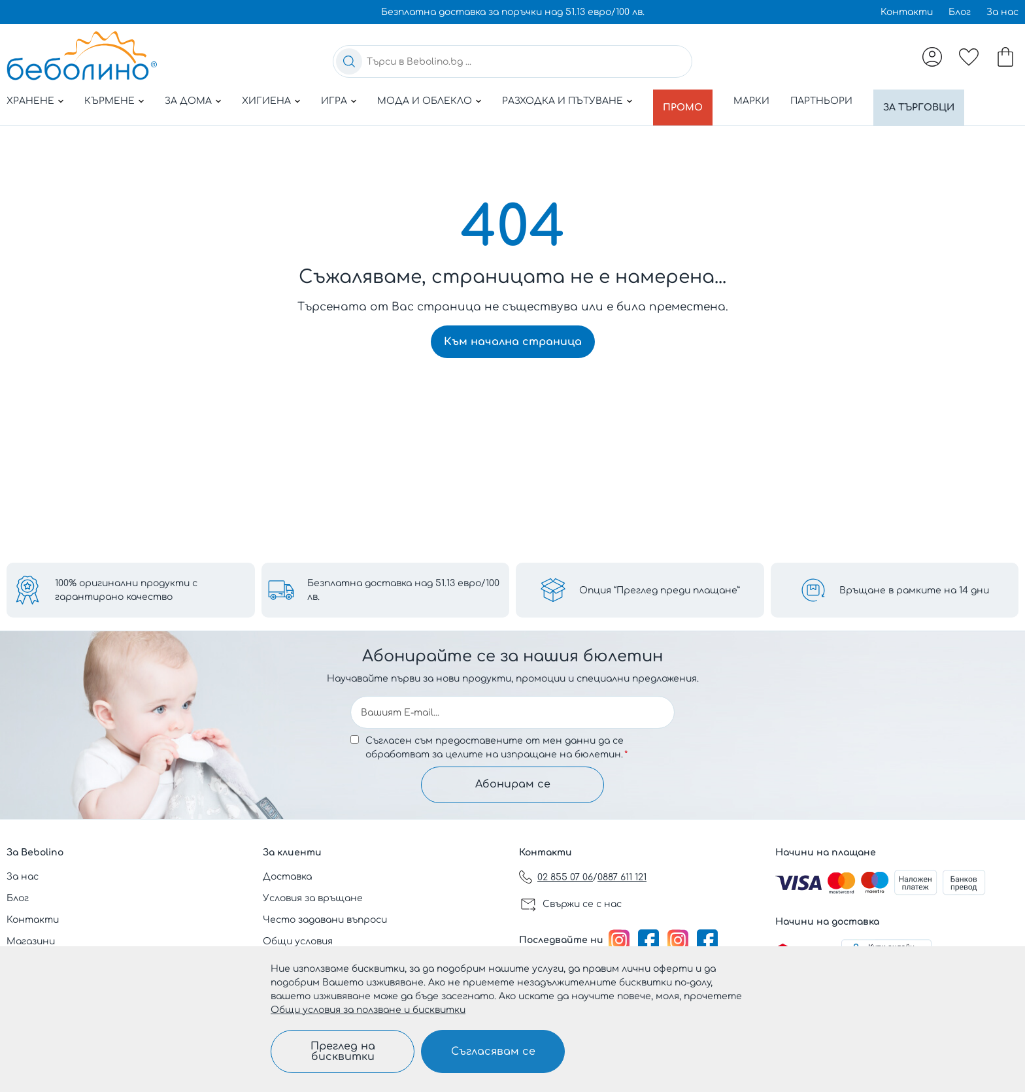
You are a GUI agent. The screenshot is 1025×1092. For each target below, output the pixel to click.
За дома (188, 101)
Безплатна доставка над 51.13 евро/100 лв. (403, 587)
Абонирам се (512, 783)
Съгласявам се (493, 1051)
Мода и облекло (424, 101)
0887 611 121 (622, 877)
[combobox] (512, 61)
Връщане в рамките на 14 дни (914, 588)
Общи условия (298, 941)
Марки (757, 101)
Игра (334, 101)
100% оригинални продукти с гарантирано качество (126, 587)
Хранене (30, 101)
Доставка (287, 877)
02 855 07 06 (565, 877)
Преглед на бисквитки (343, 1051)
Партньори (827, 101)
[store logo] (82, 55)
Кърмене (109, 101)
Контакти (907, 12)
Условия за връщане (313, 898)
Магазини (31, 941)
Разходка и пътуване (562, 101)
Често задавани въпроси (325, 920)
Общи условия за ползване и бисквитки (368, 1010)
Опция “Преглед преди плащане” (659, 588)
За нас (1002, 12)
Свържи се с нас (582, 904)
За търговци (928, 101)
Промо (685, 101)
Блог (960, 12)
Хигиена (266, 101)
